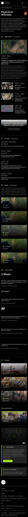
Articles (2, 490)
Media (16, 105)
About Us (3, 506)
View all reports (17, 36)
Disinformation (12, 141)
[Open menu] (22, 3)
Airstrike (3, 56)
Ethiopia (3, 500)
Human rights (5, 141)
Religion (17, 83)
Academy (22, 506)
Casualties (4, 173)
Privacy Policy (4, 512)
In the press (12, 490)
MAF (21, 105)
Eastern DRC (19, 498)
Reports (7, 490)
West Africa (8, 500)
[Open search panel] (26, 3)
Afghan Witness (11, 496)
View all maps (13, 185)
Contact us (7, 508)
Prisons (8, 56)
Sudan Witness (13, 498)
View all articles (14, 138)
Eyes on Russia (19, 496)
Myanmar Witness (5, 498)
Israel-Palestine (4, 496)
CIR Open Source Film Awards (12, 506)
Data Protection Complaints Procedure (17, 512)
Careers (2, 508)
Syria (25, 498)
